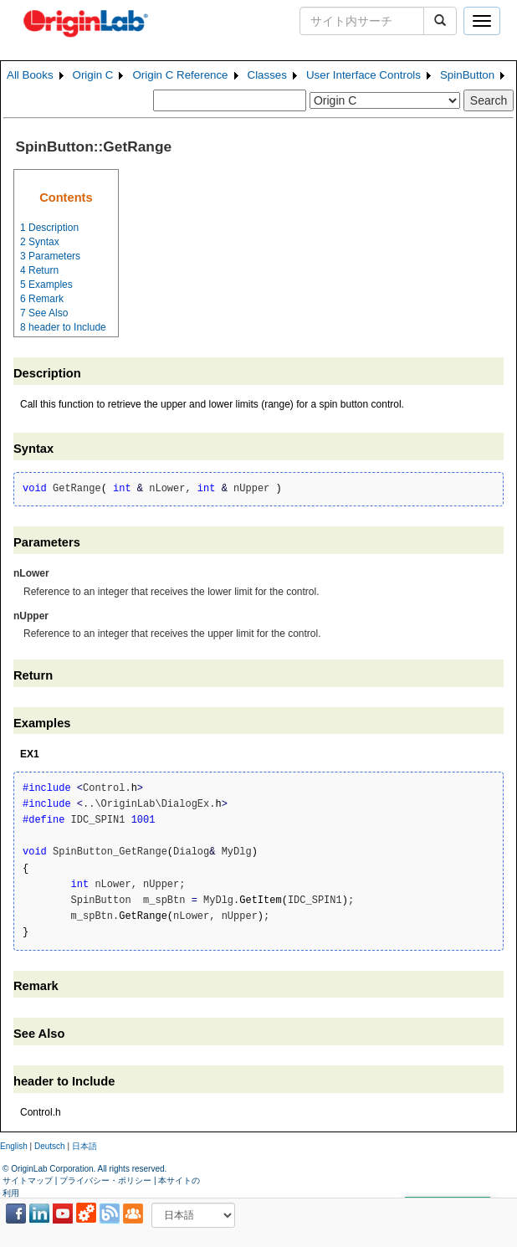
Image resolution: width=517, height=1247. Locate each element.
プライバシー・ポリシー (105, 1180)
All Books (30, 75)
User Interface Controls (363, 75)
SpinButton (467, 75)
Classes (267, 75)
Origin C (93, 75)
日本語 (84, 1146)
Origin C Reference (180, 75)
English (14, 1146)
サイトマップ (28, 1180)
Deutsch (49, 1146)
